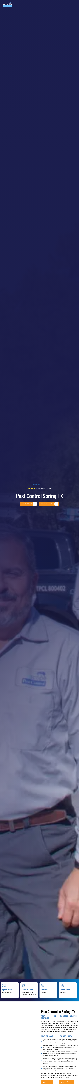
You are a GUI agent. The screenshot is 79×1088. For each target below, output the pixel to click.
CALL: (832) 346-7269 (49, 504)
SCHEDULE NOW (30, 504)
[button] (43, 4)
